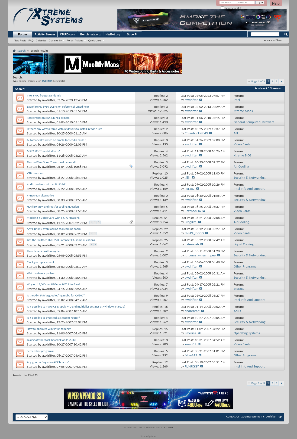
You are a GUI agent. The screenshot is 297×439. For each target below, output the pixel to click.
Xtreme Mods (243, 111)
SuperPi (132, 34)
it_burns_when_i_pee (200, 255)
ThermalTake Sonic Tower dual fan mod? (51, 162)
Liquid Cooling (244, 244)
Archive (270, 416)
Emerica (190, 333)
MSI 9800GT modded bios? (43, 151)
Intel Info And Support (249, 189)
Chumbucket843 (196, 133)
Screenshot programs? (40, 351)
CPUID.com (67, 34)
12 (166, 362)
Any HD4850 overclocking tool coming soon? (54, 228)
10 (166, 173)
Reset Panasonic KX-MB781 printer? (49, 117)
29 (166, 229)
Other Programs (245, 266)
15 (166, 329)
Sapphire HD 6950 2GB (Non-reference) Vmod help (58, 106)
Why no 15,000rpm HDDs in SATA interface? (53, 284)
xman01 (190, 344)
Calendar (41, 40)
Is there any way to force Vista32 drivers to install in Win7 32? (64, 129)
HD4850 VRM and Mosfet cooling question (53, 206)
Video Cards (242, 144)
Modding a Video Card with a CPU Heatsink (53, 217)
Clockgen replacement (40, 262)
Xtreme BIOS (243, 155)
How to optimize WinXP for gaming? (49, 328)
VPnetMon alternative (40, 195)
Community (55, 40)
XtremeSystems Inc (253, 416)
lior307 (190, 189)
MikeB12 (191, 355)
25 (166, 240)
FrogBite (191, 222)
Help (276, 3)
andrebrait (192, 311)
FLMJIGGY (192, 366)
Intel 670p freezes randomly (44, 95)
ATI (236, 133)
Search (21, 50)
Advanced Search (274, 40)
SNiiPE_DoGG (194, 233)
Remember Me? (231, 8)
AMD (237, 311)
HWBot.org (113, 34)
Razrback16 (193, 211)
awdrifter (48, 100)
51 (166, 218)
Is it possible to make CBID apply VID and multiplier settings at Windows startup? (76, 306)
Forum (22, 34)
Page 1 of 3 (258, 81)
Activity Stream (45, 34)
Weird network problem (41, 273)
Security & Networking (249, 177)
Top (279, 416)
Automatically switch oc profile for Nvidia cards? (56, 140)
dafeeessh (192, 244)
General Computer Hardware (254, 122)
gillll (187, 177)
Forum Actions (75, 40)
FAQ (31, 40)
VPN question (35, 173)
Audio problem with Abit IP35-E (46, 184)
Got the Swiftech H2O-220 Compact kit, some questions (61, 240)
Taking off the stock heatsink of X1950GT (52, 340)
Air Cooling (241, 166)
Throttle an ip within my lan (44, 251)
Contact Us (232, 416)
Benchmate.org (90, 34)
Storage (239, 288)
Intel (237, 100)
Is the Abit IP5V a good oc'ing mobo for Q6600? (56, 295)
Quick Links (94, 40)
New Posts (20, 40)
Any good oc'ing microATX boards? (48, 362)
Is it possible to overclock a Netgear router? (53, 317)
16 (166, 307)
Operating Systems (247, 333)
